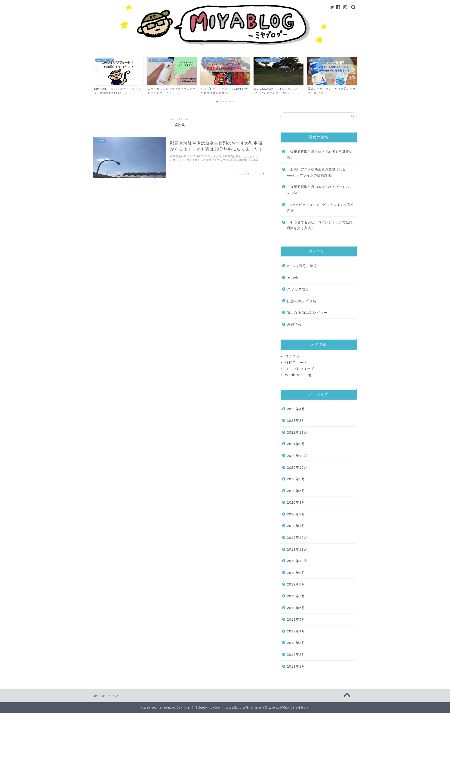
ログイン (292, 356)
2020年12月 (297, 456)
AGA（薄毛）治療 (302, 266)
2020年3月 (296, 502)
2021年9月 (296, 444)
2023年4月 (296, 409)
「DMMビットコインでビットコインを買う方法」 (320, 208)
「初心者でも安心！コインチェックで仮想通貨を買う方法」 (320, 225)
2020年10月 (297, 467)
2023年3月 (296, 420)
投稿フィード (296, 362)
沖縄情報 (294, 324)
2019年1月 (296, 666)
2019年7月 (296, 596)
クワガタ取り (298, 289)
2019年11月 (297, 549)
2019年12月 (297, 537)
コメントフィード (300, 369)
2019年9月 (296, 573)
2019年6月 (296, 608)
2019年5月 (296, 619)
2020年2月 (296, 514)
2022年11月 (297, 432)
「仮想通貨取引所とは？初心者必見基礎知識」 (320, 155)
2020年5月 (296, 491)
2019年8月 (296, 584)
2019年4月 (296, 631)
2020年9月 (296, 479)
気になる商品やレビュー (307, 312)
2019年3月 (296, 643)
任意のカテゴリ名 (301, 301)
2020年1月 (296, 526)
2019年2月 (296, 654)
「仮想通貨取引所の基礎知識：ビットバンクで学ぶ (320, 190)
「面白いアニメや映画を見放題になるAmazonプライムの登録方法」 (316, 172)
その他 (292, 278)
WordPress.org (298, 375)
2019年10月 (297, 561)
